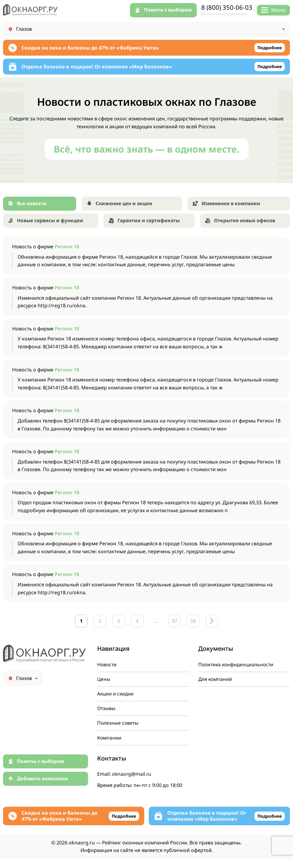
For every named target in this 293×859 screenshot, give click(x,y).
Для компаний (215, 678)
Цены (103, 678)
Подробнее (269, 48)
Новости (107, 663)
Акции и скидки (116, 693)
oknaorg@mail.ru (132, 774)
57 (176, 622)
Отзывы (106, 708)
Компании (109, 737)
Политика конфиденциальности (236, 663)
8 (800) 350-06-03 (226, 7)
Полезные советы (118, 722)
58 (195, 622)
